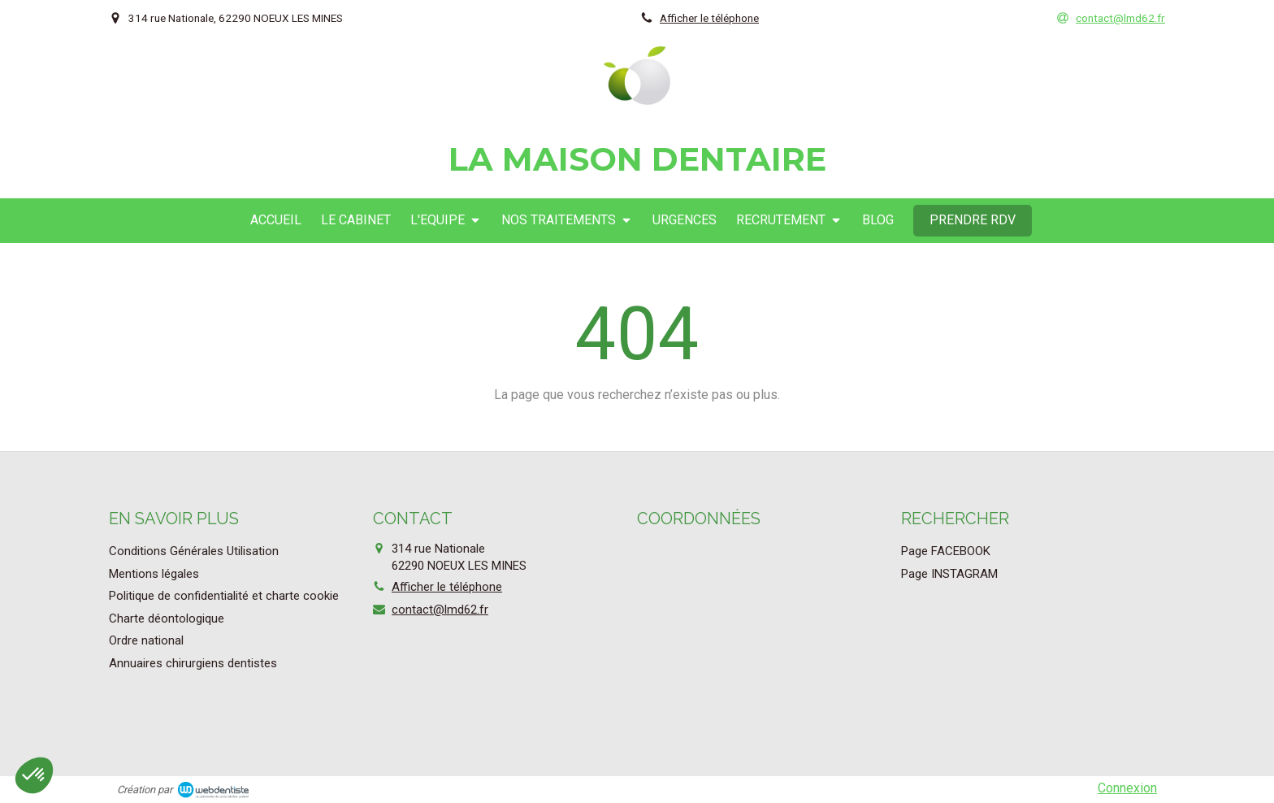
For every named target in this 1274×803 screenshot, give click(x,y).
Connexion (1127, 788)
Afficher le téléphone (709, 17)
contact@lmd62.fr (440, 609)
